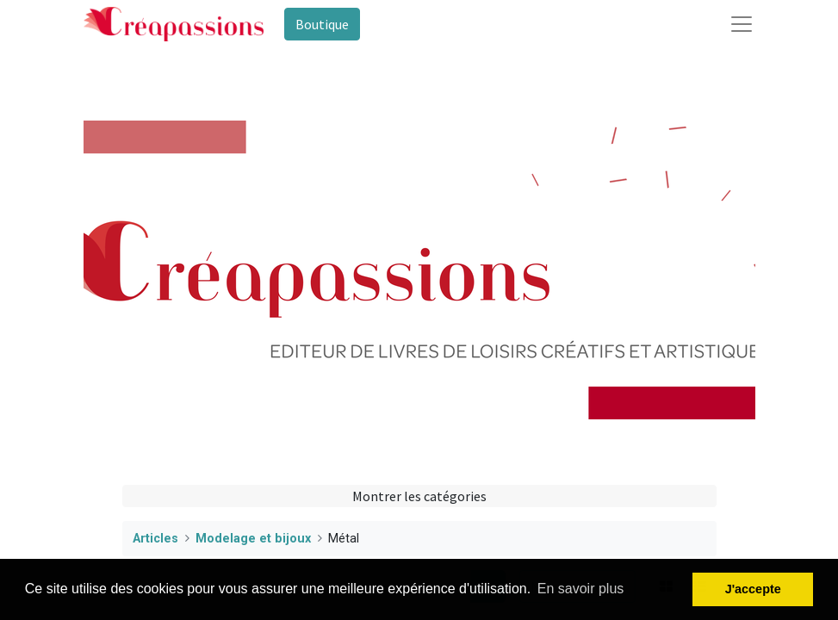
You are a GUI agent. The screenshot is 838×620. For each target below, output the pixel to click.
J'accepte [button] (753, 589)
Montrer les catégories (419, 496)
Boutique (322, 24)
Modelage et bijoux (253, 538)
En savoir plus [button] (580, 588)
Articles (155, 538)
